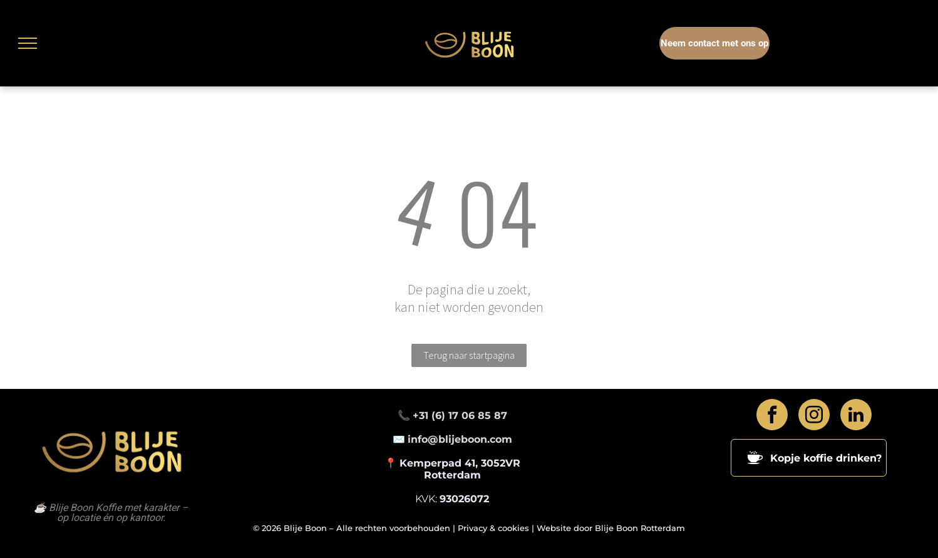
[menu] (27, 43)
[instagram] (814, 416)
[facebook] (772, 416)
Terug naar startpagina (469, 355)
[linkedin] (856, 416)
